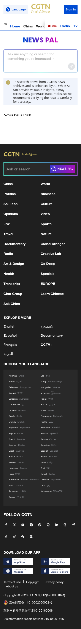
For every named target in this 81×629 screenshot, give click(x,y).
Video (45, 214)
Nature (46, 234)
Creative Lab (51, 253)
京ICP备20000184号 (52, 595)
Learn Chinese (52, 293)
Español (10, 335)
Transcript (11, 283)
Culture (46, 204)
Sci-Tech (10, 204)
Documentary (14, 244)
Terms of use (12, 582)
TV (75, 26)
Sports (46, 224)
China (28, 26)
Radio (65, 26)
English (9, 326)
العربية (8, 354)
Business (48, 194)
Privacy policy (54, 582)
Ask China (11, 303)
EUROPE (48, 283)
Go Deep (48, 263)
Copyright (32, 582)
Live (53, 26)
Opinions (10, 214)
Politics (9, 194)
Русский (47, 326)
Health (8, 273)
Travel (8, 234)
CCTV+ (46, 344)
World (41, 26)
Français (10, 344)
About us (12, 586)
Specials (47, 273)
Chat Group (12, 293)
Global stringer (53, 244)
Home (15, 26)
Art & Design (13, 263)
